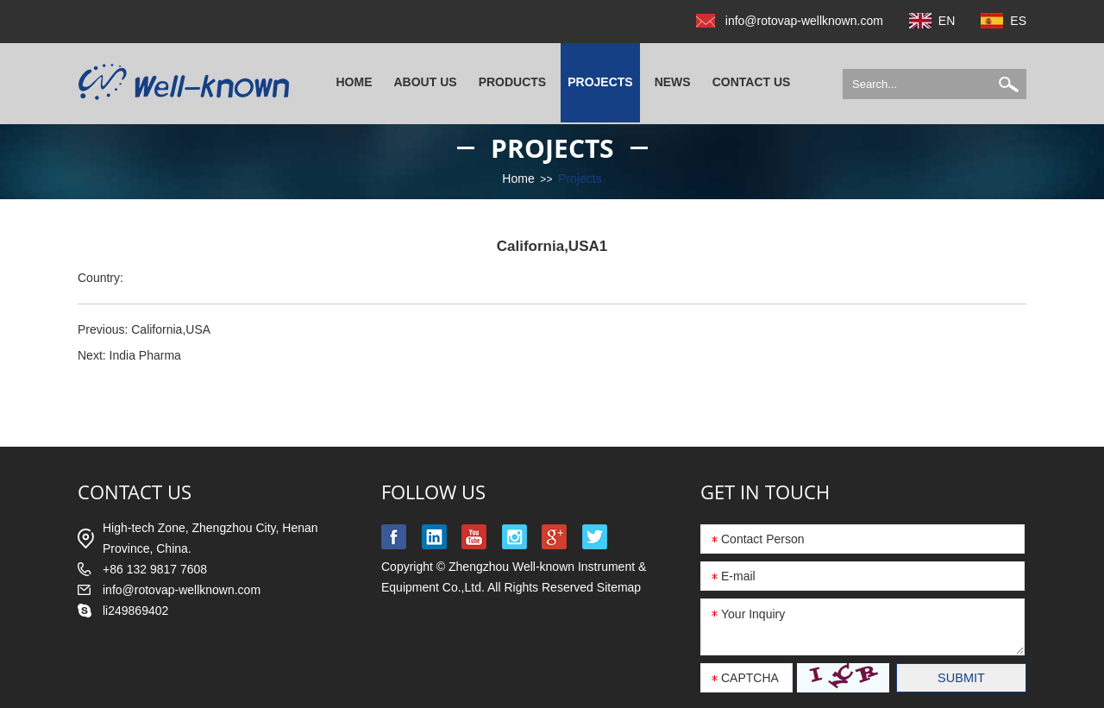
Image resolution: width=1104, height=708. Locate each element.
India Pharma (145, 355)
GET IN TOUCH (765, 491)
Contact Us (751, 82)
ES (1018, 21)
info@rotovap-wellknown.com (804, 21)
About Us (425, 82)
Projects (600, 82)
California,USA (170, 329)
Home (354, 82)
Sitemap (619, 587)
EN (946, 21)
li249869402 (135, 610)
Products (513, 82)
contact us (134, 491)
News (673, 82)
